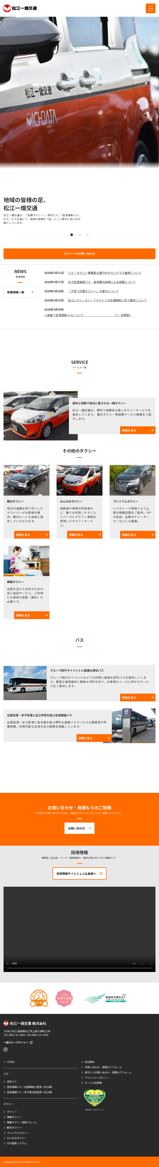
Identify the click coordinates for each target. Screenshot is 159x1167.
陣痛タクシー (14, 1117)
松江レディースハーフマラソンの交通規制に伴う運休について (107, 300)
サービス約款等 (93, 1083)
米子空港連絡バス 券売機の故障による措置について (102, 282)
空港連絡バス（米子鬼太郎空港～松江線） (30, 1092)
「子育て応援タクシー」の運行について (93, 291)
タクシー (12, 1111)
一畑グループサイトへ (18, 1042)
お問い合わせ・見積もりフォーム (103, 1067)
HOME (11, 1062)
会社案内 (90, 1062)
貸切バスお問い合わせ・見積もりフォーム (108, 1072)
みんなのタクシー (17, 1138)
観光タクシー (14, 1127)
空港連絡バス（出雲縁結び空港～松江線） (30, 1087)
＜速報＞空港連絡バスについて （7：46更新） (88, 315)
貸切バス (12, 1081)
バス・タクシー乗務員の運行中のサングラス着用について (105, 273)
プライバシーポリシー (97, 1077)
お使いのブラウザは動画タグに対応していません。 (79, 929)
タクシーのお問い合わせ (79, 253)
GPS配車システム (17, 1143)
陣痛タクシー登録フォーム (22, 1122)
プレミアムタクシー (18, 1133)
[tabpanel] (79, 122)
